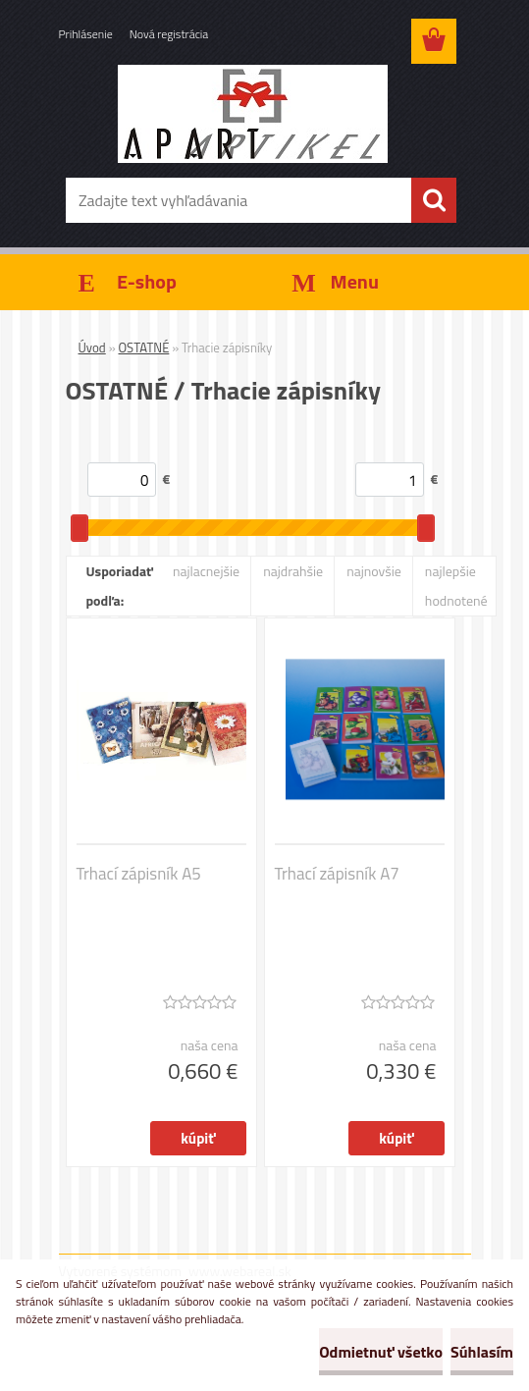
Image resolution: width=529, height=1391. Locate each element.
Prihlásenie (86, 34)
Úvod (92, 347)
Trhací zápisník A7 (337, 873)
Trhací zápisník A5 (139, 873)
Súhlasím (481, 1352)
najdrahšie (293, 571)
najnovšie (373, 571)
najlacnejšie (206, 571)
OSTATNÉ (144, 347)
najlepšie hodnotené (456, 586)
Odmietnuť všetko (381, 1352)
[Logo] (253, 114)
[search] (433, 200)
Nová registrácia (169, 34)
